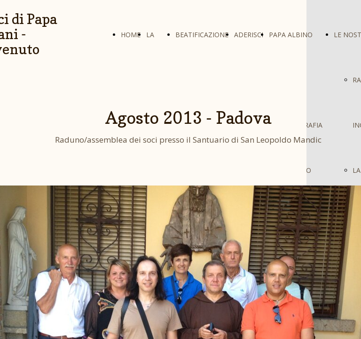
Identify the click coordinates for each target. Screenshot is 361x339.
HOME (131, 34)
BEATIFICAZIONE (201, 34)
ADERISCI (248, 34)
